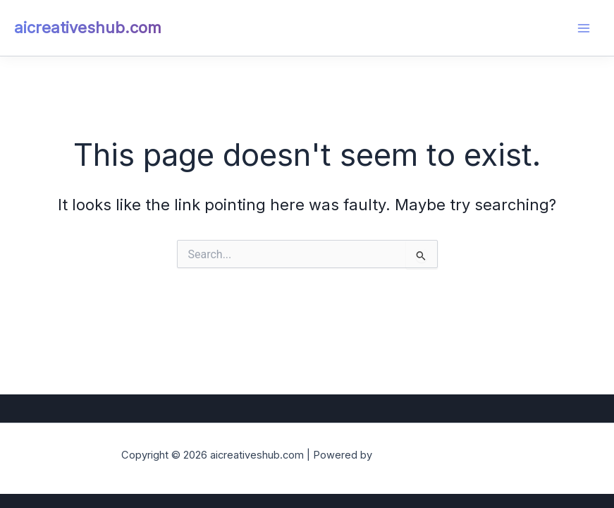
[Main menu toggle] (583, 27)
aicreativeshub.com (87, 27)
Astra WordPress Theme (434, 455)
